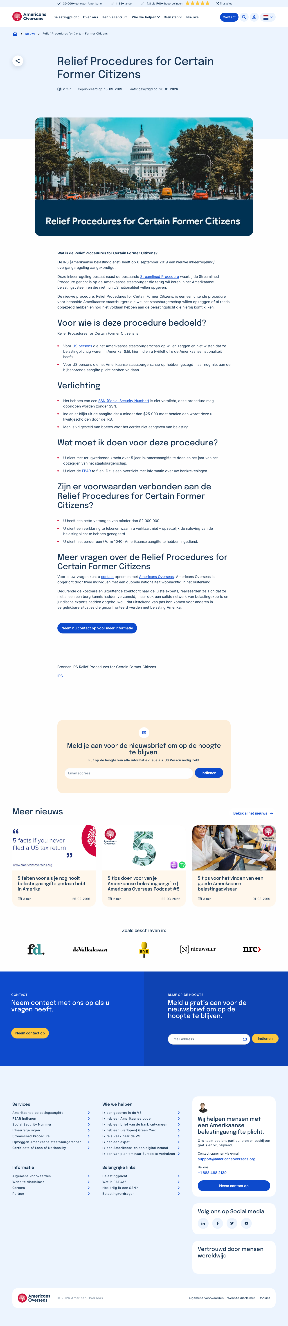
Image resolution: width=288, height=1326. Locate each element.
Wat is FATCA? (114, 1182)
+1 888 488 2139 (212, 1172)
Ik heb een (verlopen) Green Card (129, 1130)
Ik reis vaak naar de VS (121, 1136)
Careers (18, 1188)
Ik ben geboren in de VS (122, 1112)
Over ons (90, 17)
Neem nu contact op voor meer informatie (97, 628)
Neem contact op (30, 1033)
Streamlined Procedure (31, 1136)
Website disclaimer (28, 1182)
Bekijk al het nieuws (249, 813)
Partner (18, 1193)
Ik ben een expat (116, 1142)
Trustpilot (226, 3)
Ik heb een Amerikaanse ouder (127, 1118)
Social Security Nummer (32, 1124)
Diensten (173, 17)
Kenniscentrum (115, 17)
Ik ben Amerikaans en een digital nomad (135, 1148)
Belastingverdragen (118, 1193)
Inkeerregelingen (26, 1130)
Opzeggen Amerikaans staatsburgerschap (47, 1142)
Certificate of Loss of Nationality (39, 1148)
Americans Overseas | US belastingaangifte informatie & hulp (29, 16)
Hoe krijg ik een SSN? (120, 1188)
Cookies (264, 1298)
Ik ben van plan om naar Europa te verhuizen (138, 1154)
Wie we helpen (146, 17)
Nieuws (192, 17)
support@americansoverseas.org (226, 1159)
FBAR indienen (24, 1118)
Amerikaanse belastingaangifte (37, 1112)
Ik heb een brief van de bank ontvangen (134, 1124)
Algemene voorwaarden (31, 1176)
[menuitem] (66, 17)
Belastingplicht (66, 17)
